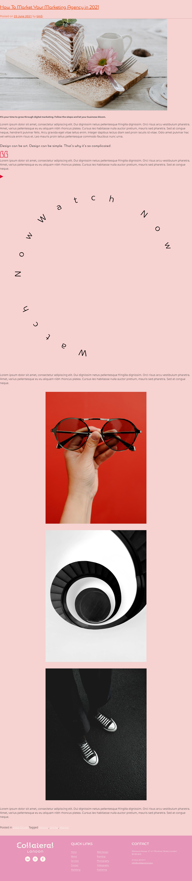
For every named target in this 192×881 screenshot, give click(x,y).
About (74, 856)
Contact (74, 865)
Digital (54, 827)
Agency (43, 827)
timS (39, 16)
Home (74, 852)
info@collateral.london (142, 863)
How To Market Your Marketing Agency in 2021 (49, 7)
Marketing (75, 869)
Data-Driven (21, 827)
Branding (101, 856)
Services (75, 861)
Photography (103, 861)
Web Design (102, 852)
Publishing (102, 869)
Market (64, 827)
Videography (103, 865)
